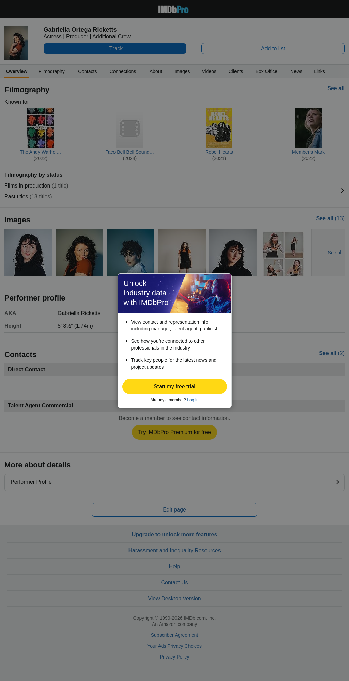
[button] (175, 386)
